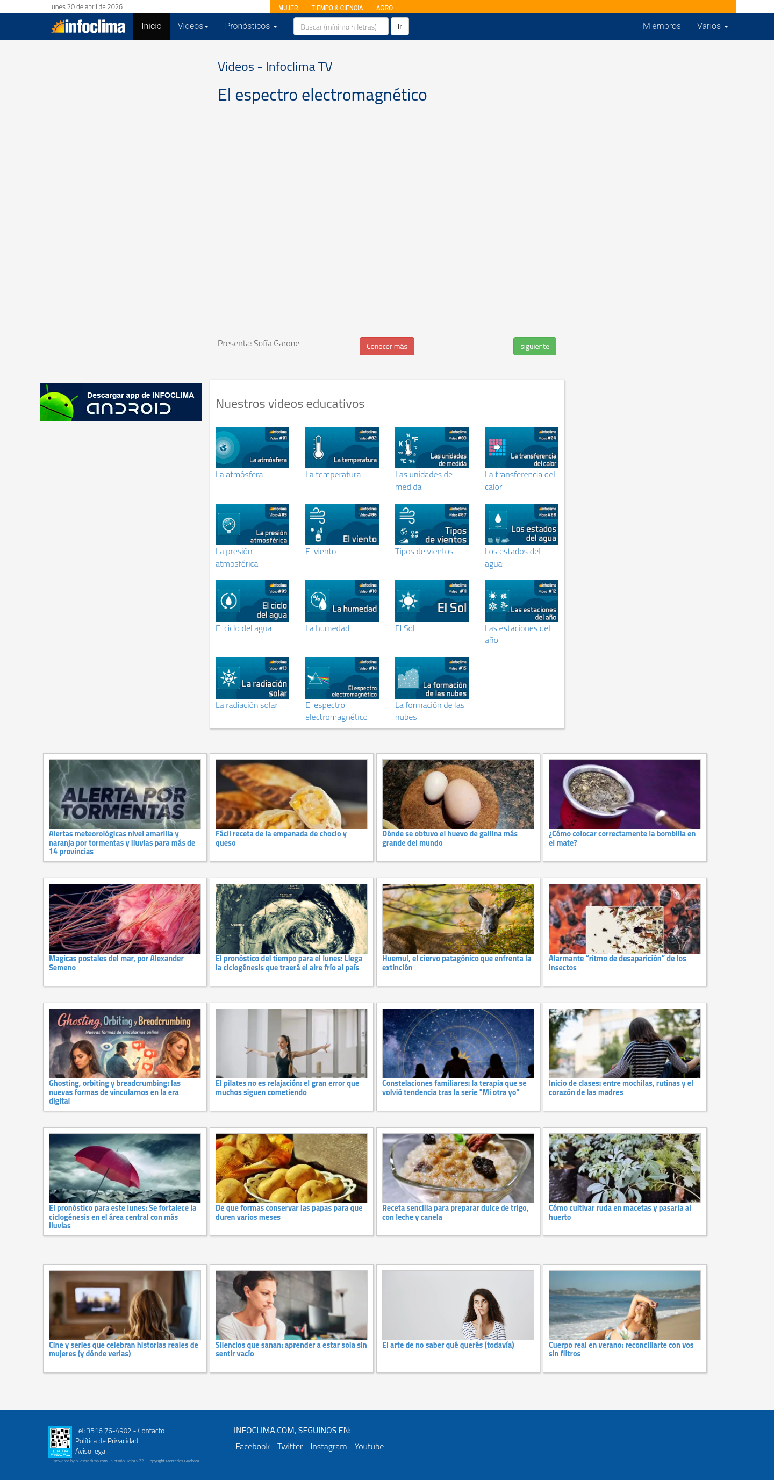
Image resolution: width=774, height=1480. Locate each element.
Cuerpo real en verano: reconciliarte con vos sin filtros (621, 1349)
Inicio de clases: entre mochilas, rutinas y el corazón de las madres (621, 1087)
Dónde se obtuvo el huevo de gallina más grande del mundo (450, 838)
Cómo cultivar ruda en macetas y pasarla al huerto (620, 1212)
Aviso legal (91, 1451)
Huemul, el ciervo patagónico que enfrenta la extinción (456, 963)
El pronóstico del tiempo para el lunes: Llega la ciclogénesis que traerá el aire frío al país (289, 963)
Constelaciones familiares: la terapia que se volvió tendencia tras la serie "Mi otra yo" (454, 1087)
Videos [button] (193, 26)
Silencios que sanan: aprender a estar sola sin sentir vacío (291, 1349)
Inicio (155, 25)
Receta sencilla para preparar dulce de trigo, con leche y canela (455, 1212)
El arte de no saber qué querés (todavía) (448, 1345)
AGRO (384, 7)
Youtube (369, 1446)
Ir (400, 26)
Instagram (328, 1446)
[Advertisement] (121, 209)
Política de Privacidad (106, 1440)
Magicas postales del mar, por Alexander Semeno (116, 963)
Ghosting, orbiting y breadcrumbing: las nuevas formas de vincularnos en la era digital (115, 1092)
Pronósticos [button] (251, 26)
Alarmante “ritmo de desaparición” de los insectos (617, 963)
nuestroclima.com (92, 1460)
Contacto (151, 1430)
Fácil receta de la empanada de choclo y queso (281, 838)
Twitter (290, 1446)
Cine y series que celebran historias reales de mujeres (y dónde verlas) (123, 1349)
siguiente (534, 346)
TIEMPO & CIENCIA (337, 7)
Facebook (253, 1446)
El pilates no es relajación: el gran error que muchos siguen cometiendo (287, 1087)
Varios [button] (712, 26)
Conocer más (387, 346)
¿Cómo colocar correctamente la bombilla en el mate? (622, 838)
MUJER (288, 7)
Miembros (662, 26)
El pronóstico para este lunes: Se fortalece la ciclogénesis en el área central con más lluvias (122, 1217)
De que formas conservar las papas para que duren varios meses (289, 1212)
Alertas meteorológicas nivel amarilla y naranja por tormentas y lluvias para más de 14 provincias (122, 842)
